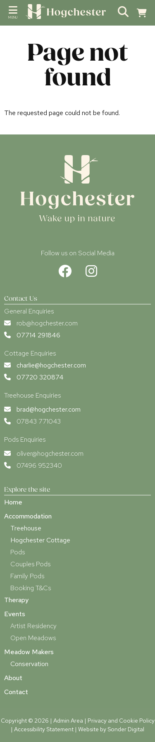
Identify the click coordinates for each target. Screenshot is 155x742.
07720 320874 (40, 377)
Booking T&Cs (30, 588)
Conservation (29, 664)
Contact (16, 692)
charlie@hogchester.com (51, 365)
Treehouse (25, 528)
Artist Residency (33, 626)
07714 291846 (38, 335)
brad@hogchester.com (49, 409)
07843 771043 (39, 421)
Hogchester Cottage (40, 540)
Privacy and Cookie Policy (121, 720)
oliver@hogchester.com (50, 453)
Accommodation (28, 516)
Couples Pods (30, 564)
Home (13, 502)
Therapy (16, 600)
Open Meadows (33, 638)
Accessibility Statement (44, 729)
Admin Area (68, 720)
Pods (17, 552)
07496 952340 (39, 465)
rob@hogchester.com (47, 323)
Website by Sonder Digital (111, 729)
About (13, 678)
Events (14, 614)
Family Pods (27, 576)
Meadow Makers (29, 652)
